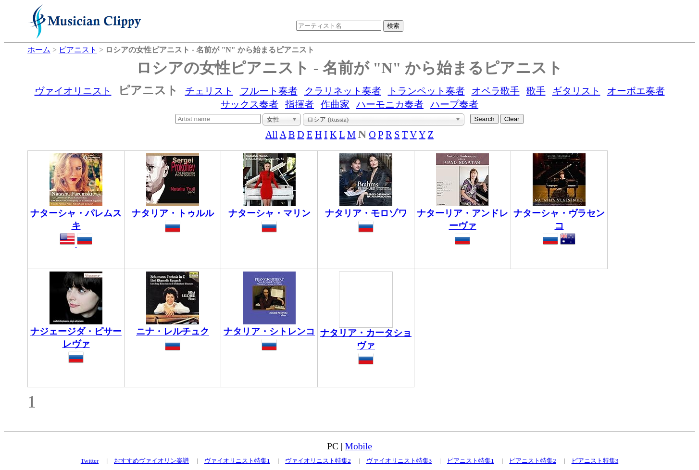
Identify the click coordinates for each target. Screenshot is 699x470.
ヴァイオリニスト (73, 91)
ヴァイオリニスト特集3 (399, 460)
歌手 (536, 91)
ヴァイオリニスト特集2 (318, 460)
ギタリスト (576, 91)
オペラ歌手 (496, 91)
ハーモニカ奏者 (390, 104)
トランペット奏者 (426, 91)
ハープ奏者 (454, 104)
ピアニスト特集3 (595, 460)
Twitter (90, 460)
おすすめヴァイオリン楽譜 (151, 460)
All (271, 134)
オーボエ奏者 (636, 91)
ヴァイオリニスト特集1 (237, 460)
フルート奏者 (269, 91)
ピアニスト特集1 (470, 460)
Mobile (358, 446)
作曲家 (335, 104)
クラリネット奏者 (342, 91)
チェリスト (209, 91)
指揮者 (299, 104)
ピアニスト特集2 (532, 460)
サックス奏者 (249, 104)
